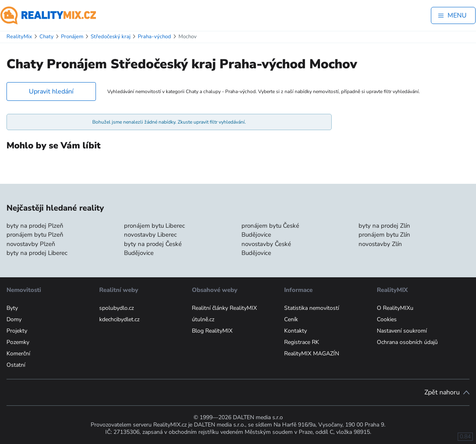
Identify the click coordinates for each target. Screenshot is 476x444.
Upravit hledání (51, 91)
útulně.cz (203, 319)
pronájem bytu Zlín (384, 235)
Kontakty (295, 331)
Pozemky (18, 342)
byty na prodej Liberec (37, 253)
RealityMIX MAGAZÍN (311, 353)
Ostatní (16, 365)
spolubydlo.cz (116, 308)
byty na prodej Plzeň (35, 226)
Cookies (387, 319)
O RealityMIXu (395, 308)
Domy (14, 319)
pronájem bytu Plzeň (35, 235)
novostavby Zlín (380, 244)
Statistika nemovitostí (311, 308)
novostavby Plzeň (31, 244)
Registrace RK (301, 342)
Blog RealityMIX (212, 331)
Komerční (18, 353)
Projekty (17, 331)
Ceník (291, 319)
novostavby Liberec (150, 235)
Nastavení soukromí (402, 331)
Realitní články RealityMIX (224, 308)
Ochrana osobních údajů (407, 342)
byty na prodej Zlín (384, 226)
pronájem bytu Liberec (154, 226)
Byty (12, 308)
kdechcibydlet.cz (119, 319)
